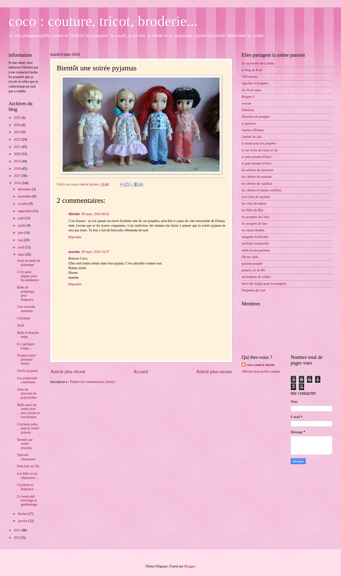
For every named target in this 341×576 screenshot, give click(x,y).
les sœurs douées (253, 230)
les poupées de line (254, 223)
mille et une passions (256, 250)
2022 (17, 139)
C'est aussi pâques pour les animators (28, 276)
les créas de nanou (254, 203)
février (23, 514)
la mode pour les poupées (259, 143)
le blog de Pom (252, 70)
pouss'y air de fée (253, 270)
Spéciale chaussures (26, 457)
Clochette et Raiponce (25, 487)
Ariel (20, 325)
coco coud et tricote (261, 365)
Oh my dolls (250, 257)
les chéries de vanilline (257, 183)
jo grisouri (249, 123)
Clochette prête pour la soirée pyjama (28, 428)
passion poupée (252, 263)
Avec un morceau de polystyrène (26, 393)
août (21, 218)
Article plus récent (67, 371)
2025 (17, 117)
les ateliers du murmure (258, 170)
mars (21, 254)
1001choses (249, 77)
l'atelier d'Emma (253, 130)
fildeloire (248, 110)
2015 (17, 530)
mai (21, 240)
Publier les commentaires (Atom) (92, 382)
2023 (17, 132)
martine (74, 252)
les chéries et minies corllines (261, 190)
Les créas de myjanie (256, 197)
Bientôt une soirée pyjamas (25, 444)
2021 (17, 147)
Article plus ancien (214, 371)
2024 (17, 125)
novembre (25, 196)
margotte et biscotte (255, 237)
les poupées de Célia (255, 217)
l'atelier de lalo (252, 137)
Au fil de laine (251, 90)
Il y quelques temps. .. (25, 346)
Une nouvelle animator (26, 309)
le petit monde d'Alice (257, 157)
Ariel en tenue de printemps (28, 263)
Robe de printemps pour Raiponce (25, 293)
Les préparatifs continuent (27, 380)
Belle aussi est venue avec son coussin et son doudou (28, 411)
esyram (246, 103)
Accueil (140, 371)
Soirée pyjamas (27, 371)
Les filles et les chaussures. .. (28, 476)
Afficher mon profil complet (261, 371)
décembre (25, 189)
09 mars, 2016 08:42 (95, 214)
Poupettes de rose (253, 290)
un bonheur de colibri (256, 277)
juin (21, 233)
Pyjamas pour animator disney (26, 359)
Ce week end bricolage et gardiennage (27, 500)
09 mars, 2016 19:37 (95, 252)
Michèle (74, 214)
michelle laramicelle (255, 243)
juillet (22, 225)
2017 (17, 176)
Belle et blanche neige (28, 335)
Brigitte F (248, 97)
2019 (17, 161)
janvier (23, 521)
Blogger (189, 566)
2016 (17, 183)
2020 (17, 154)
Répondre (75, 237)
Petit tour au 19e (28, 466)
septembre (25, 211)
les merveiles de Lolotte (258, 63)
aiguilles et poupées (255, 83)
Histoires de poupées (256, 116)
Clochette (23, 318)
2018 (17, 168)
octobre (23, 204)
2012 (17, 537)
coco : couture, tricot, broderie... (103, 21)
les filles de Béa (252, 210)
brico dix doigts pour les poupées (264, 284)
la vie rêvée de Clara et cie (259, 150)
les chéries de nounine (257, 177)
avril (21, 247)
